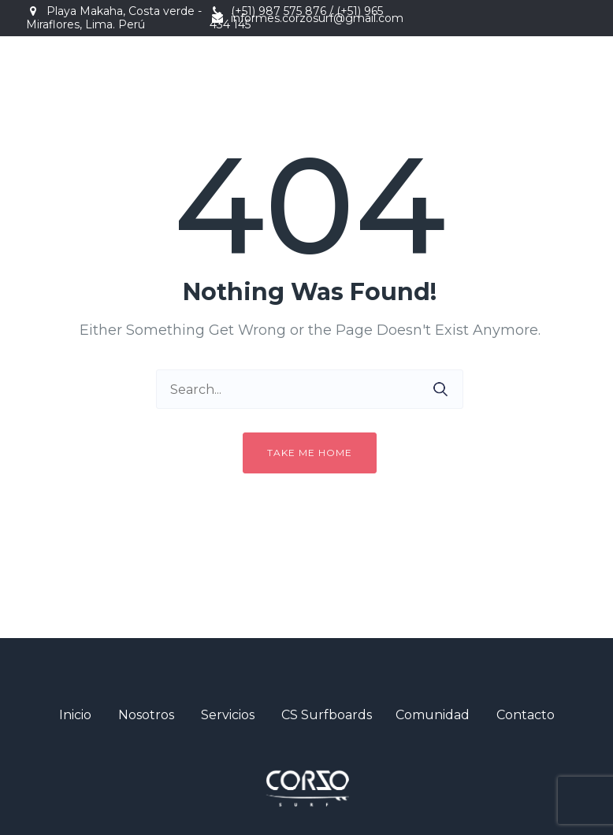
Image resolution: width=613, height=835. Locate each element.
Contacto (525, 714)
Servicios (227, 714)
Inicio (75, 714)
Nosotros (146, 714)
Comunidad (433, 714)
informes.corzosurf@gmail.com (317, 18)
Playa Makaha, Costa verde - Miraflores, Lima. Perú (114, 18)
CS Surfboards (326, 714)
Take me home (309, 452)
